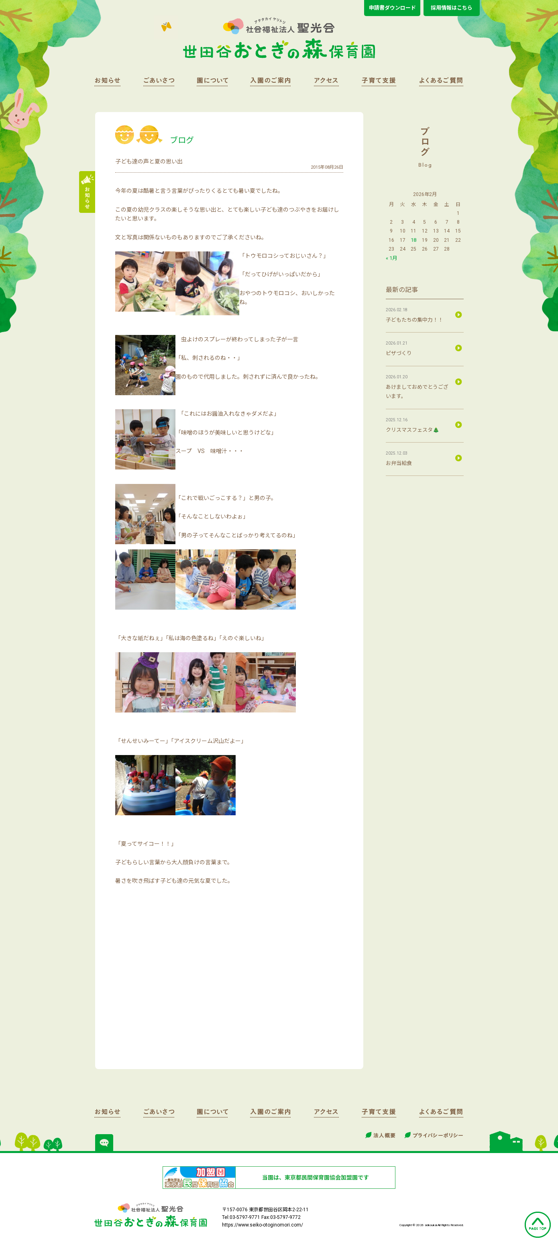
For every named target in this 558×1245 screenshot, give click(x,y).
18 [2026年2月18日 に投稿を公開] (413, 240)
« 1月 (391, 258)
